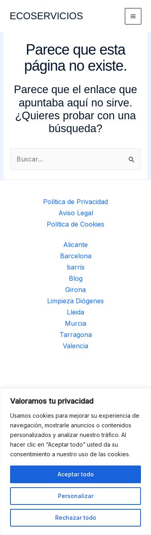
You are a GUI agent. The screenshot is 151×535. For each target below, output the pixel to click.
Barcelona (75, 256)
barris (76, 267)
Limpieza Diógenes (75, 301)
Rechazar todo (75, 517)
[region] (75, 461)
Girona (75, 290)
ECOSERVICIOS (46, 15)
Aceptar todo (76, 474)
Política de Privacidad (75, 202)
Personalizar (75, 495)
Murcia (75, 323)
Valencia (75, 346)
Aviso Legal (75, 213)
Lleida (75, 312)
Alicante (75, 245)
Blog (76, 278)
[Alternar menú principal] (133, 16)
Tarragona (76, 335)
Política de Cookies (75, 224)
